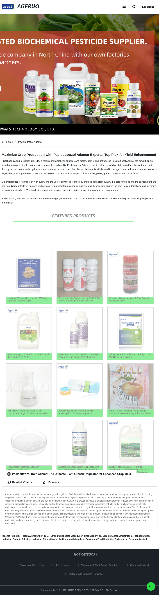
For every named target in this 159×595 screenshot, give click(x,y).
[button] (124, 7)
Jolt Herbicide (64, 565)
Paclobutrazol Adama (30, 142)
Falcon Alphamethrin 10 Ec (36, 536)
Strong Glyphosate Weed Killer (66, 536)
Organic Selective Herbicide (27, 539)
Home (9, 142)
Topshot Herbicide (11, 536)
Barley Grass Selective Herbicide (87, 573)
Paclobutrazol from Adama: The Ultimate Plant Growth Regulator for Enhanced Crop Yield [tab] (69, 474)
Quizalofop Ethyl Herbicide (99, 539)
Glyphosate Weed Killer (33, 565)
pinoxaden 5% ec (92, 536)
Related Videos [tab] (19, 482)
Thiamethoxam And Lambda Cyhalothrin (63, 539)
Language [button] (148, 6)
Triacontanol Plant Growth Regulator (101, 565)
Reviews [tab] (51, 482)
